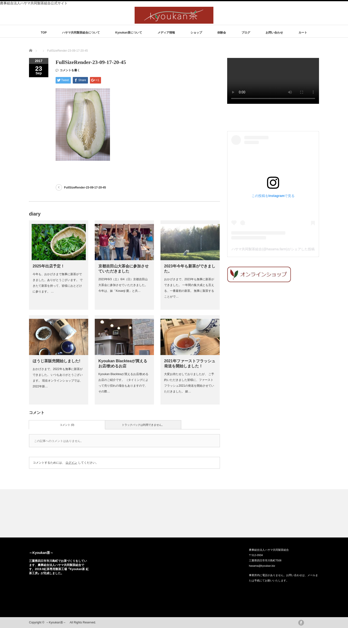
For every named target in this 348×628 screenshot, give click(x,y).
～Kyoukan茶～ (43, 553)
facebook (301, 623)
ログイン (71, 462)
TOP (44, 32)
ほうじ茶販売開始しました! (56, 361)
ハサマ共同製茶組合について (81, 32)
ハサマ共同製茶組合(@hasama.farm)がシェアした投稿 (273, 249)
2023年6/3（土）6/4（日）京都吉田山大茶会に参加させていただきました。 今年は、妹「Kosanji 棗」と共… (123, 285)
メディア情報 (166, 32)
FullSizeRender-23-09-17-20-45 (85, 187)
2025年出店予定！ (49, 266)
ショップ (196, 32)
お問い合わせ (274, 32)
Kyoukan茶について (128, 32)
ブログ (245, 32)
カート (302, 32)
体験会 (221, 32)
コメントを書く (70, 70)
